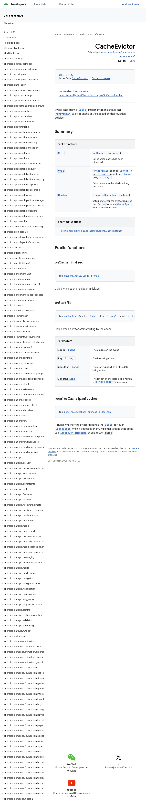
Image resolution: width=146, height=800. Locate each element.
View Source (125, 56)
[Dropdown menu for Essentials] (50, 4)
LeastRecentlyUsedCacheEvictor (78, 95)
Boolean (63, 195)
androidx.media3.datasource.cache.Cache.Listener (94, 230)
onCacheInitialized (105, 153)
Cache (82, 109)
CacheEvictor (80, 78)
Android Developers (64, 34)
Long (127, 174)
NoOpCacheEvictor (111, 95)
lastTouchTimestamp (73, 432)
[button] (21, 58)
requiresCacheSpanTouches (110, 195)
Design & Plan (66, 3)
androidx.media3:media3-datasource (116, 52)
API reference (14, 16)
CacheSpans (124, 204)
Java (132, 61)
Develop (82, 34)
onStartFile (100, 170)
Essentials (40, 3)
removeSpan (63, 113)
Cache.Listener (101, 78)
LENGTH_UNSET (105, 382)
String (102, 174)
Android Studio (131, 3)
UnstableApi (67, 75)
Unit (61, 153)
